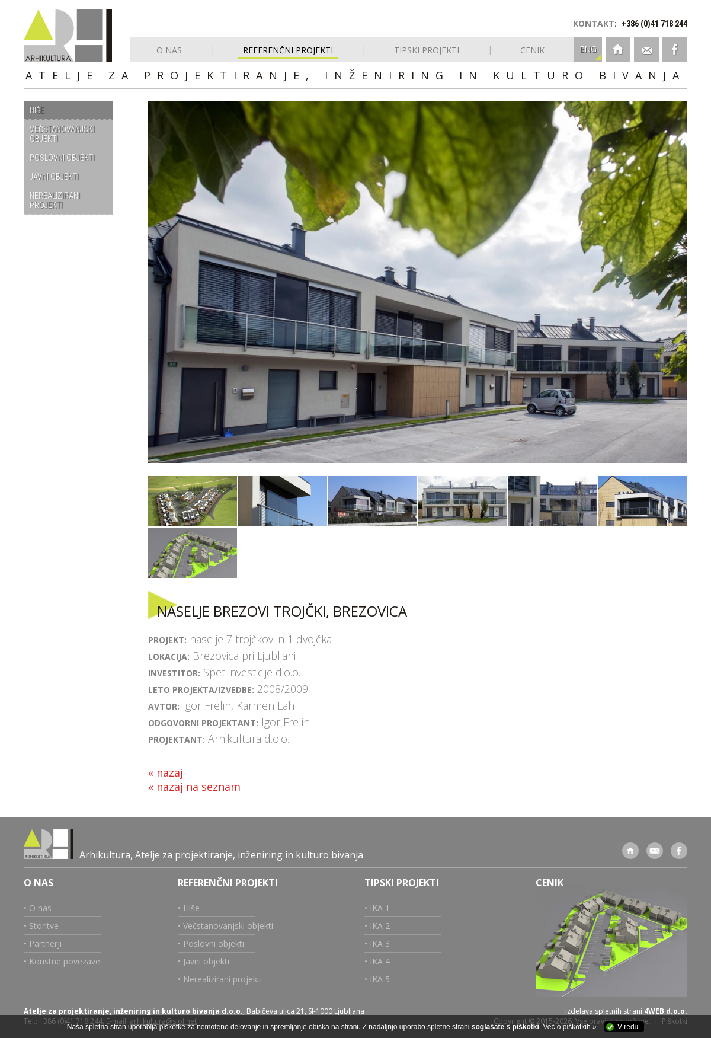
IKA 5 (380, 979)
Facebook (674, 49)
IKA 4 (380, 961)
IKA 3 (380, 943)
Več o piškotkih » (570, 1027)
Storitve (44, 925)
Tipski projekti (401, 882)
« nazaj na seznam (194, 787)
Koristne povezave (64, 961)
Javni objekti (206, 961)
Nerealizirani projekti (222, 979)
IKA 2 (380, 925)
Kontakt (646, 49)
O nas (38, 882)
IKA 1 (380, 908)
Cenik (549, 882)
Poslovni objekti (213, 943)
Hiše (191, 908)
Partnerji (45, 943)
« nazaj (165, 772)
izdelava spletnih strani (603, 1011)
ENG (588, 49)
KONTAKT (593, 23)
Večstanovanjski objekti (228, 925)
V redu (627, 1027)
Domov (618, 49)
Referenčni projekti (228, 882)
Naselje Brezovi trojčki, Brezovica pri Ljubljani (192, 501)
